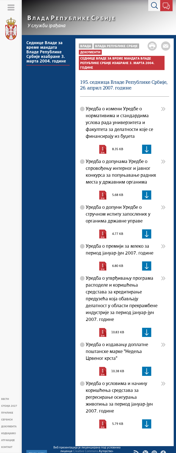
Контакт (6, 447)
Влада (85, 46)
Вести (5, 399)
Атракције (8, 440)
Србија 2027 (9, 406)
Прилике (7, 413)
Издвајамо (8, 433)
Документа (8, 426)
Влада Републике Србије (116, 46)
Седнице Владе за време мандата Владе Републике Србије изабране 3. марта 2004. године (46, 52)
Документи (90, 52)
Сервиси (7, 419)
